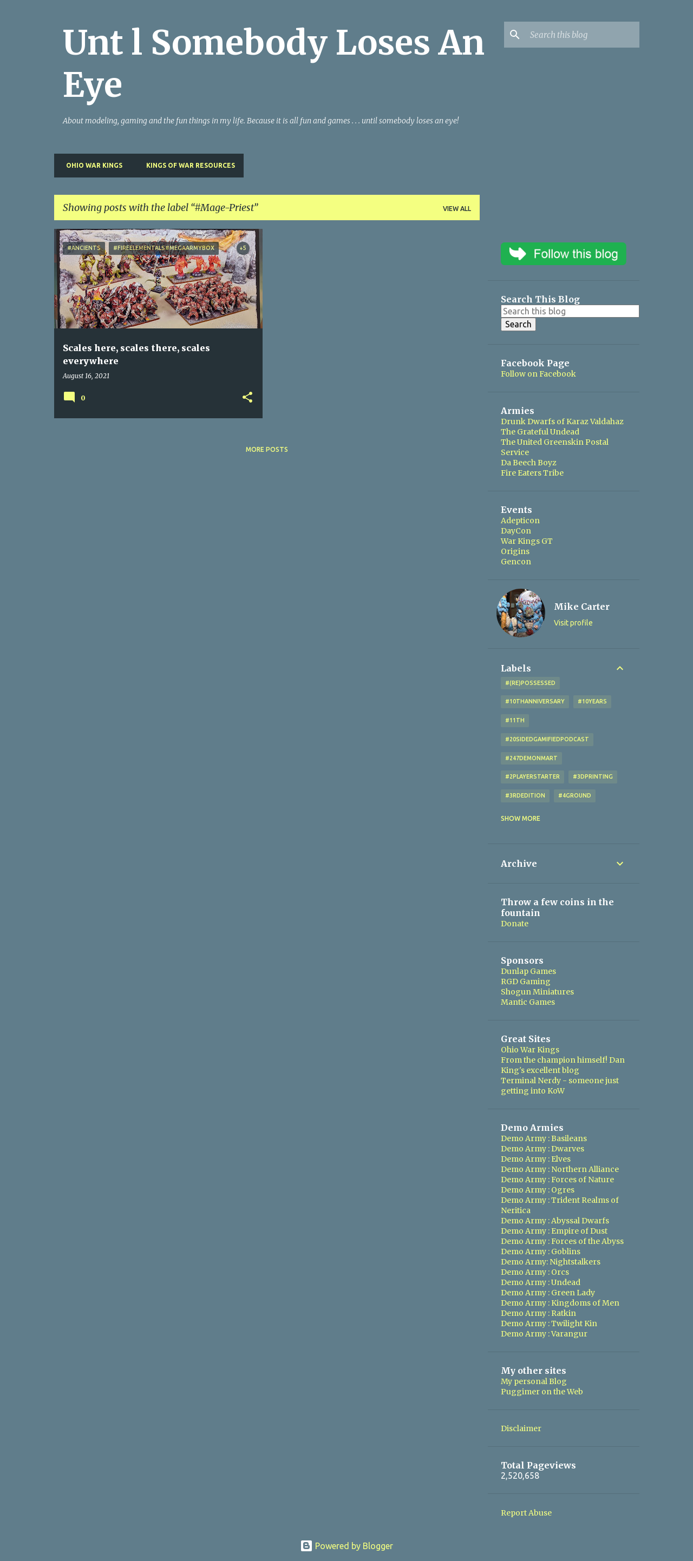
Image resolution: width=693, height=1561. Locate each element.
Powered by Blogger (346, 1546)
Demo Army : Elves (536, 1159)
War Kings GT (527, 541)
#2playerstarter (532, 776)
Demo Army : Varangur (544, 1334)
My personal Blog (534, 1381)
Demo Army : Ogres (537, 1190)
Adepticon (520, 520)
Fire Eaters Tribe (532, 473)
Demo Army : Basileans (544, 1138)
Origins (515, 551)
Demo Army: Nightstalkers (550, 1262)
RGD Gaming (526, 981)
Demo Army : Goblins (540, 1251)
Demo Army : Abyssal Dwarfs (555, 1221)
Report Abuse (526, 1513)
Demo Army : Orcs (535, 1272)
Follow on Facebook (538, 374)
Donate (514, 923)
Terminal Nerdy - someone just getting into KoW (560, 1086)
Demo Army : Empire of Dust (554, 1231)
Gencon (516, 562)
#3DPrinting (593, 776)
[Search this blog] (582, 35)
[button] (247, 398)
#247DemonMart (531, 758)
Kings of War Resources (187, 165)
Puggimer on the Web (542, 1392)
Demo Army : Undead (540, 1282)
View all (457, 208)
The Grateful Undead (540, 432)
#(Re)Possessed (530, 683)
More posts (267, 449)
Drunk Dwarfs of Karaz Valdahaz (562, 421)
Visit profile (573, 622)
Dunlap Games (528, 971)
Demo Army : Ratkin (538, 1313)
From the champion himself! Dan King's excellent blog (563, 1065)
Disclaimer (521, 1428)
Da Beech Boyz (529, 462)
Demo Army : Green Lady (548, 1292)
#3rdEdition (525, 795)
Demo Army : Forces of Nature (557, 1179)
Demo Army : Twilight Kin (549, 1323)
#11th (515, 720)
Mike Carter (582, 606)
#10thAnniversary (535, 701)
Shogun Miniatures (537, 992)
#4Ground (574, 795)
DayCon (516, 531)
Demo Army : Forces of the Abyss (562, 1241)
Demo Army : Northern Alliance (560, 1169)
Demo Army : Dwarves (542, 1149)
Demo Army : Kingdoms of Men (560, 1303)
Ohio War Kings (91, 165)
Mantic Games (528, 1002)
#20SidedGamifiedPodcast (547, 739)
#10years (592, 701)
